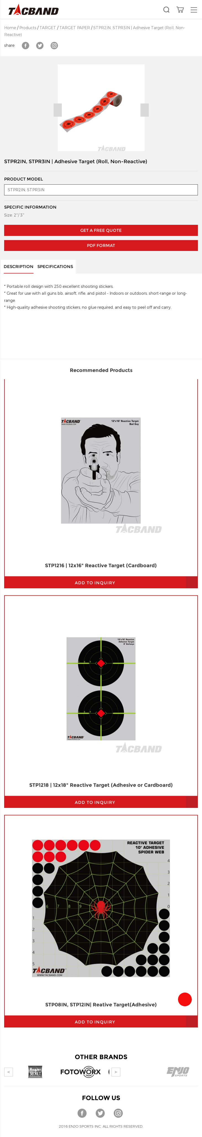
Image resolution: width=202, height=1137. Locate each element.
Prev (58, 110)
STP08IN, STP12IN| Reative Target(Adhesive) (101, 866)
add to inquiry (95, 444)
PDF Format (101, 228)
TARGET (47, 28)
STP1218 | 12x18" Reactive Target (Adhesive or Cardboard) (101, 647)
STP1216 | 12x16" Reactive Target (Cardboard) (101, 427)
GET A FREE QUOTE (101, 213)
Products (27, 28)
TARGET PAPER (74, 28)
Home (10, 28)
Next (144, 110)
